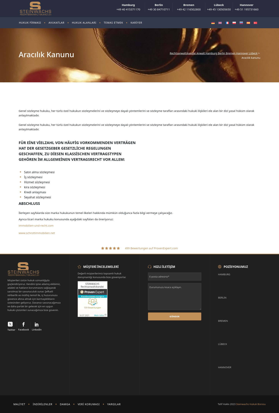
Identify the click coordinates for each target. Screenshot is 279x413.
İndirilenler (42, 404)
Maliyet (19, 404)
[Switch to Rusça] (241, 22)
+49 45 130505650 (219, 7)
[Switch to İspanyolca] (248, 22)
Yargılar (114, 404)
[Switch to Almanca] (213, 22)
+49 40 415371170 (128, 7)
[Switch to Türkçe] (255, 22)
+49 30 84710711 (159, 7)
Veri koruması (89, 404)
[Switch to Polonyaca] (234, 22)
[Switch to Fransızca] (227, 22)
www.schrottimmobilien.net (37, 233)
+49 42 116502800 (189, 7)
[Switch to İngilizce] (220, 22)
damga (65, 404)
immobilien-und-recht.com (36, 225)
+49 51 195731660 (247, 7)
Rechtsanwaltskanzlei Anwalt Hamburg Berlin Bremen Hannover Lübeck (213, 53)
